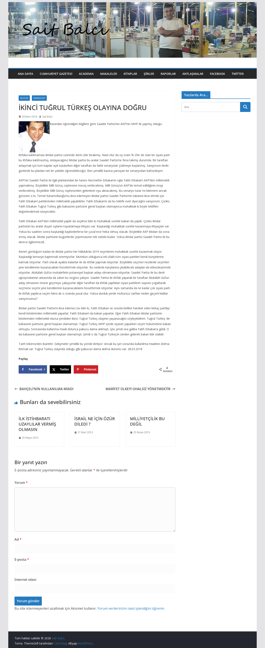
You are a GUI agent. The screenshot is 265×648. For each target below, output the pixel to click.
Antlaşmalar (192, 74)
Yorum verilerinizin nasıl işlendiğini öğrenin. (131, 608)
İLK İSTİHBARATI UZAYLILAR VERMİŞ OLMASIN (37, 424)
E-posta (21, 559)
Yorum (21, 482)
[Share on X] (60, 369)
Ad (18, 539)
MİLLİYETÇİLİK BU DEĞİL (147, 421)
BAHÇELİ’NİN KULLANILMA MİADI (43, 389)
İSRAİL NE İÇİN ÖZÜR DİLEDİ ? (94, 421)
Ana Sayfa (25, 74)
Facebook (217, 74)
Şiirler (149, 74)
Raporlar (168, 74)
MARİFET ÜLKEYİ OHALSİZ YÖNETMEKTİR (140, 389)
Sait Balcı (47, 116)
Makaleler (108, 74)
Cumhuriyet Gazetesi (56, 74)
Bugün (24, 98)
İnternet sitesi (25, 579)
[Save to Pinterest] (86, 369)
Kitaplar (130, 74)
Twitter (238, 74)
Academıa (86, 74)
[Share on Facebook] (33, 369)
